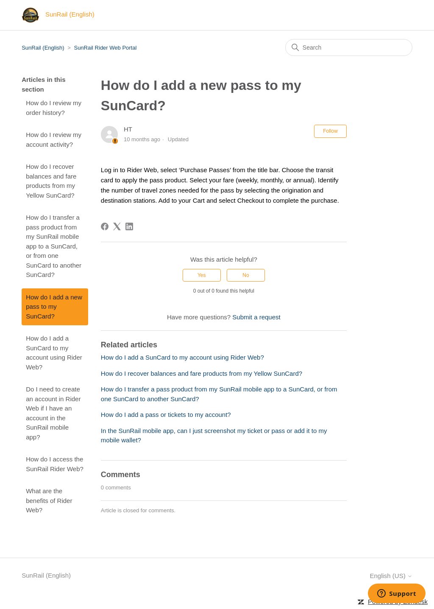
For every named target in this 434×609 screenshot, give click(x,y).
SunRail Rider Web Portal (105, 48)
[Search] (348, 47)
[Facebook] (104, 226)
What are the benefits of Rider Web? (49, 500)
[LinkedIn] (129, 226)
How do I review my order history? (53, 107)
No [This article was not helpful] (245, 275)
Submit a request (256, 317)
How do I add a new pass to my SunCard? (54, 306)
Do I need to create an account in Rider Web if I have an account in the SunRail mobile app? (53, 413)
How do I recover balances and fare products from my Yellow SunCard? (51, 181)
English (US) (391, 575)
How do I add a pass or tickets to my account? (166, 414)
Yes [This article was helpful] (202, 275)
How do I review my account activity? (53, 139)
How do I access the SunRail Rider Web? (54, 463)
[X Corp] (117, 226)
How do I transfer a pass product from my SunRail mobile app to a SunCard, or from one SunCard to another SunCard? (53, 246)
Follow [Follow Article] (330, 131)
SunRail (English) (43, 48)
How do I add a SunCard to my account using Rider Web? (54, 353)
